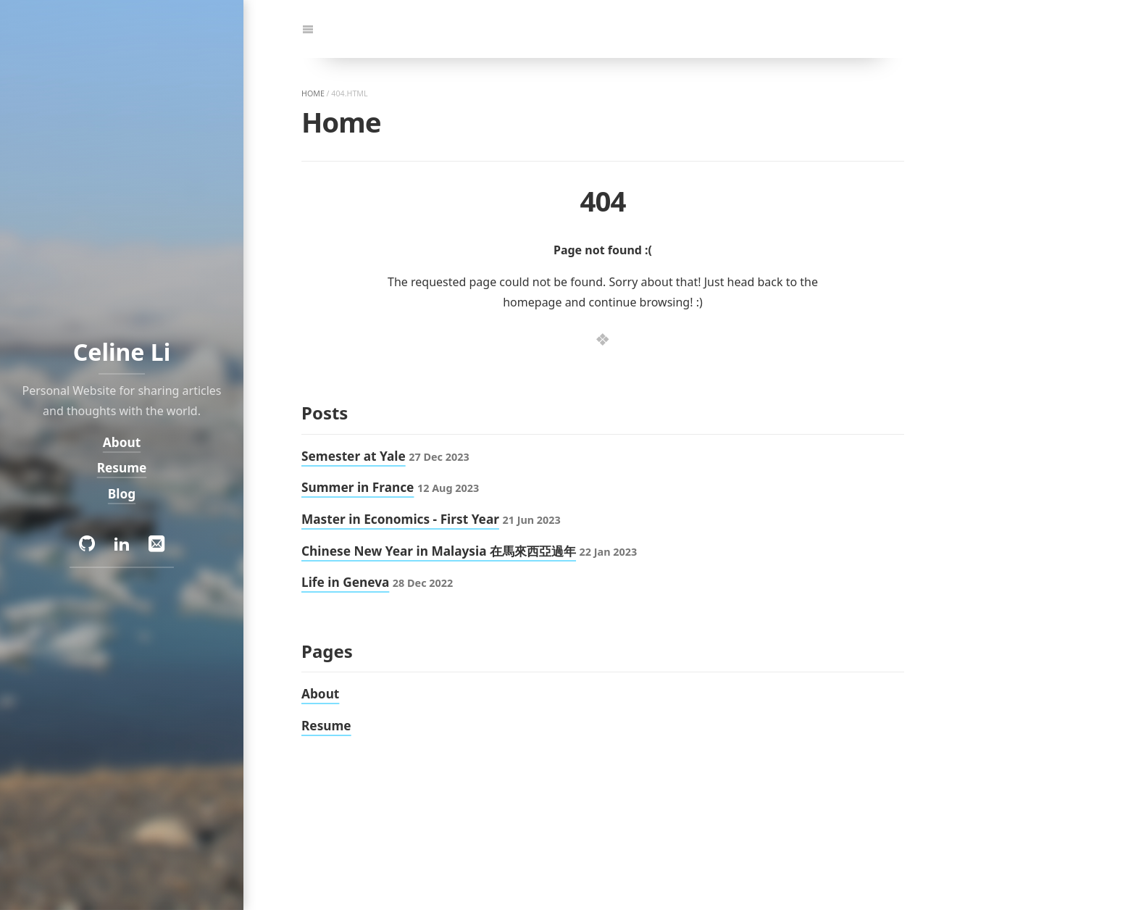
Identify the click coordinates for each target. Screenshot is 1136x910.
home (313, 93)
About (122, 441)
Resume (122, 467)
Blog (121, 493)
